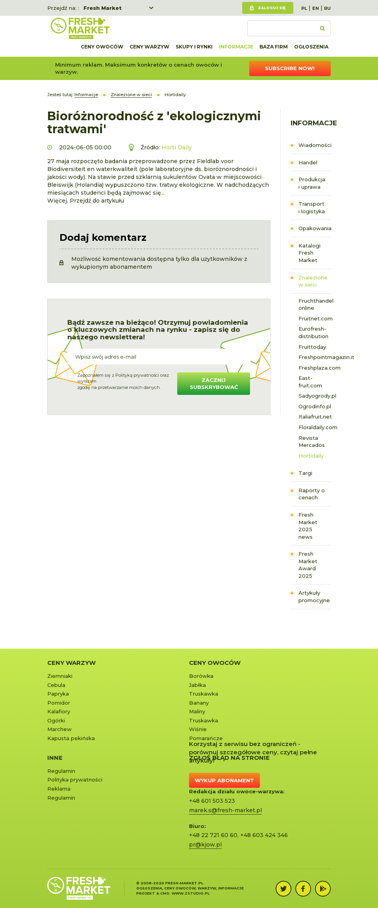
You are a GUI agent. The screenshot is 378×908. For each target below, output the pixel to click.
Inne (55, 757)
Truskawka (203, 693)
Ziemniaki (59, 676)
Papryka (58, 693)
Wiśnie (198, 729)
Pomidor (58, 703)
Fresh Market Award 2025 (307, 565)
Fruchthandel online (314, 304)
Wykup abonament (224, 780)
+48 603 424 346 (264, 835)
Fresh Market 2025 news (307, 526)
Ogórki (56, 720)
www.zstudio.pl (190, 893)
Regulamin (61, 771)
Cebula (56, 685)
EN (315, 8)
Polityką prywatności (137, 375)
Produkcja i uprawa (311, 183)
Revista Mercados (311, 441)
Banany (199, 703)
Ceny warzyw (149, 47)
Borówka (201, 676)
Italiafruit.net (314, 416)
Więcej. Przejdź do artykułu (85, 200)
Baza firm (273, 47)
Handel (307, 162)
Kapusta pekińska (71, 738)
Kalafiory (58, 711)
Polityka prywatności (74, 779)
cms (164, 893)
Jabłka (197, 685)
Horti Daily (176, 147)
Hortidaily (311, 455)
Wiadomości (314, 145)
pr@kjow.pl (205, 844)
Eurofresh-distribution (313, 332)
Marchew (59, 729)
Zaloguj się (271, 8)
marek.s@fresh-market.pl (225, 810)
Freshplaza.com (314, 368)
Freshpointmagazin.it (314, 357)
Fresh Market (102, 8)
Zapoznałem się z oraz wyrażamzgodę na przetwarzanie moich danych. (123, 381)
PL (304, 8)
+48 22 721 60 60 (213, 835)
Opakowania (314, 228)
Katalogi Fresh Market (309, 252)
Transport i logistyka (311, 207)
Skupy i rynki (194, 47)
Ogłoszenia (311, 47)
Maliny (197, 711)
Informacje (236, 47)
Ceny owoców (102, 47)
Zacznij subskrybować (214, 384)
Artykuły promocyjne (314, 596)
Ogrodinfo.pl (314, 406)
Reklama (58, 788)
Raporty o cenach (311, 494)
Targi (305, 473)
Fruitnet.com (314, 318)
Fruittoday (312, 347)
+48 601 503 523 (212, 800)
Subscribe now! (290, 68)
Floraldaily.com (314, 427)
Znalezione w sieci (313, 281)
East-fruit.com (310, 382)
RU (327, 8)
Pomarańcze (206, 738)
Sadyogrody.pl (314, 396)
